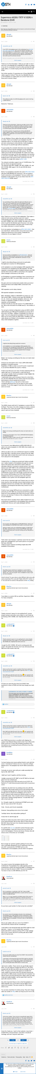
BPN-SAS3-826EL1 (26, 229)
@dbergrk (12, 382)
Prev (12, 1040)
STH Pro (3, 1054)
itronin (8, 240)
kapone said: (6, 95)
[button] (2, 12)
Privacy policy (19, 1057)
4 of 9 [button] (18, 1040)
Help (24, 1057)
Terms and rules (11, 1057)
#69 (34, 515)
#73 (34, 631)
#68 (34, 423)
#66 (34, 335)
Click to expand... (18, 60)
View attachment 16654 (8, 671)
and (8, 995)
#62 (34, 91)
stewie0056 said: (7, 46)
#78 (34, 883)
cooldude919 (5, 22)
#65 (34, 246)
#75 (34, 717)
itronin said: (5, 340)
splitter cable (23, 159)
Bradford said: (6, 951)
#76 (34, 759)
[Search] (34, 11)
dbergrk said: (6, 121)
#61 (34, 41)
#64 (34, 194)
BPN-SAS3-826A (29, 172)
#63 (34, 116)
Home (27, 1057)
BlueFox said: (6, 566)
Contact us (3, 1057)
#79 (34, 946)
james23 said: (6, 888)
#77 (34, 861)
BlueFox (9, 395)
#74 (34, 661)
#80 (34, 1008)
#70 (34, 562)
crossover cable (11, 208)
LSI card (12, 828)
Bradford (9, 876)
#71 (34, 593)
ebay (10, 461)
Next (23, 1040)
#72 (34, 610)
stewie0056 (10, 109)
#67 (34, 402)
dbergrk (9, 34)
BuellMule (9, 752)
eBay (28, 580)
